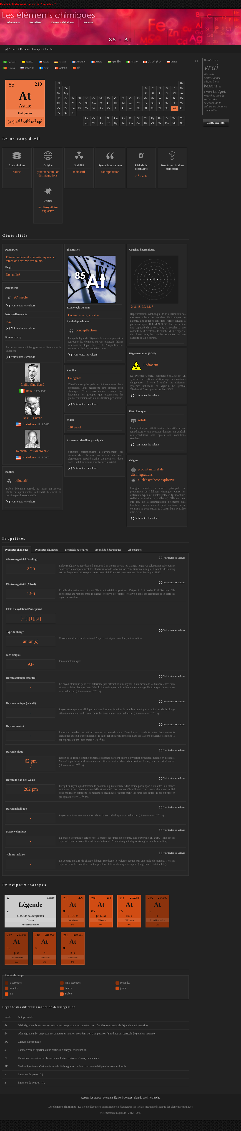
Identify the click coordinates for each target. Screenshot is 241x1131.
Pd (123, 103)
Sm (123, 118)
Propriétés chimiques (16, 549)
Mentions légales (112, 1097)
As (159, 98)
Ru (108, 103)
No (181, 123)
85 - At (49, 49)
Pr (101, 118)
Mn (101, 98)
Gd (138, 118)
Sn (152, 103)
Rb (58, 103)
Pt (123, 108)
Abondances (135, 549)
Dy (152, 118)
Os (108, 108)
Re (101, 108)
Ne (181, 88)
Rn (181, 108)
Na (58, 93)
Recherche (154, 1097)
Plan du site (140, 1097)
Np (116, 123)
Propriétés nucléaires (76, 549)
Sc (73, 98)
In (146, 103)
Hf (79, 108)
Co (115, 98)
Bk (145, 123)
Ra (66, 113)
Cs (58, 108)
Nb (86, 103)
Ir (116, 108)
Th (93, 123)
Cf (152, 123)
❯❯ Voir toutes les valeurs (82, 354)
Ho (159, 118)
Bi (159, 108)
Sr (66, 103)
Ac (86, 123)
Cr (94, 98)
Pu (123, 123)
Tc (101, 103)
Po (167, 108)
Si (153, 93)
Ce (93, 118)
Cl (174, 93)
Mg (66, 93)
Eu (130, 118)
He (181, 83)
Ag (131, 103)
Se (167, 98)
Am (131, 123)
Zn (138, 98)
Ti (80, 98)
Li (59, 88)
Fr (59, 113)
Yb (181, 118)
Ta (86, 108)
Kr (181, 98)
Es (159, 123)
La (86, 118)
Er (167, 118)
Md (174, 123)
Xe (181, 103)
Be (66, 88)
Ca (66, 98)
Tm (174, 118)
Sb (159, 103)
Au (131, 108)
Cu (130, 98)
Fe (108, 98)
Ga (145, 98)
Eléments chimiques (31, 49)
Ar (181, 93)
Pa (101, 123)
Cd (138, 103)
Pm (116, 118)
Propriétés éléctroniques (108, 549)
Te (167, 103)
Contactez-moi (216, 122)
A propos (96, 1097)
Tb (145, 118)
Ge (152, 98)
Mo (94, 103)
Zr (79, 103)
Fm (167, 123)
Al (145, 93)
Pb (152, 108)
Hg (138, 108)
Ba (66, 108)
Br (174, 98)
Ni (123, 98)
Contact (127, 1097)
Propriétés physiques (46, 549)
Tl (146, 108)
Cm (138, 123)
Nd (108, 118)
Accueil (13, 49)
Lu (73, 108)
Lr (73, 113)
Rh (115, 103)
